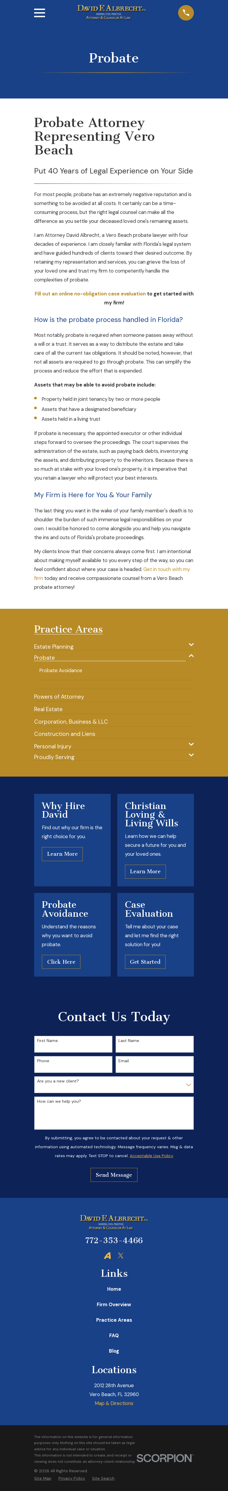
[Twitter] (120, 1255)
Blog (114, 1351)
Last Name (128, 1040)
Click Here (61, 962)
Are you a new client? (58, 1081)
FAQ (114, 1335)
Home (114, 1289)
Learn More (62, 854)
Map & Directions (114, 1403)
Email (123, 1060)
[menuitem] (110, 644)
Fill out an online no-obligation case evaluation (90, 293)
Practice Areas (114, 1320)
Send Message (114, 1175)
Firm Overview (114, 1304)
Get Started (145, 962)
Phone (43, 1060)
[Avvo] (107, 1255)
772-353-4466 (114, 1241)
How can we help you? (59, 1101)
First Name (47, 1040)
